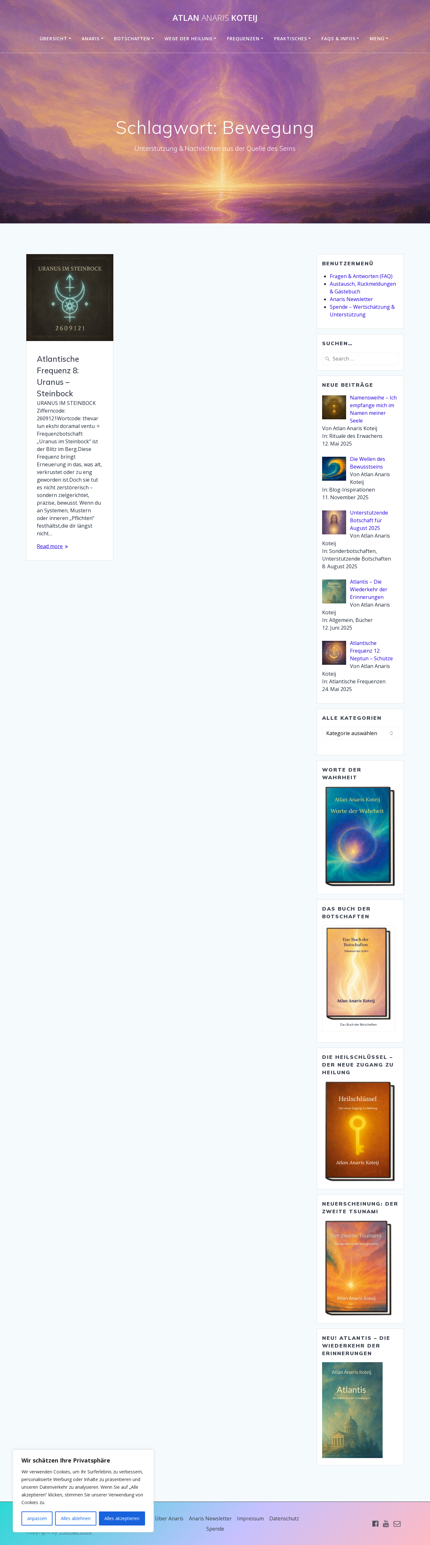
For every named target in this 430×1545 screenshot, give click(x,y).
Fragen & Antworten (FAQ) (361, 276)
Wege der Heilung (189, 38)
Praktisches (290, 38)
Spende (215, 1528)
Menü (377, 38)
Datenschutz (285, 1518)
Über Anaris (168, 1518)
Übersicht (53, 38)
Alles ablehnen (76, 1518)
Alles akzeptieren (121, 1518)
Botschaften (132, 38)
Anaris (91, 38)
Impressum (250, 1518)
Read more (50, 546)
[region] (83, 1491)
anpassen (37, 1518)
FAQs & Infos (338, 38)
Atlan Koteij (215, 18)
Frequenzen (243, 38)
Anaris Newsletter (351, 299)
